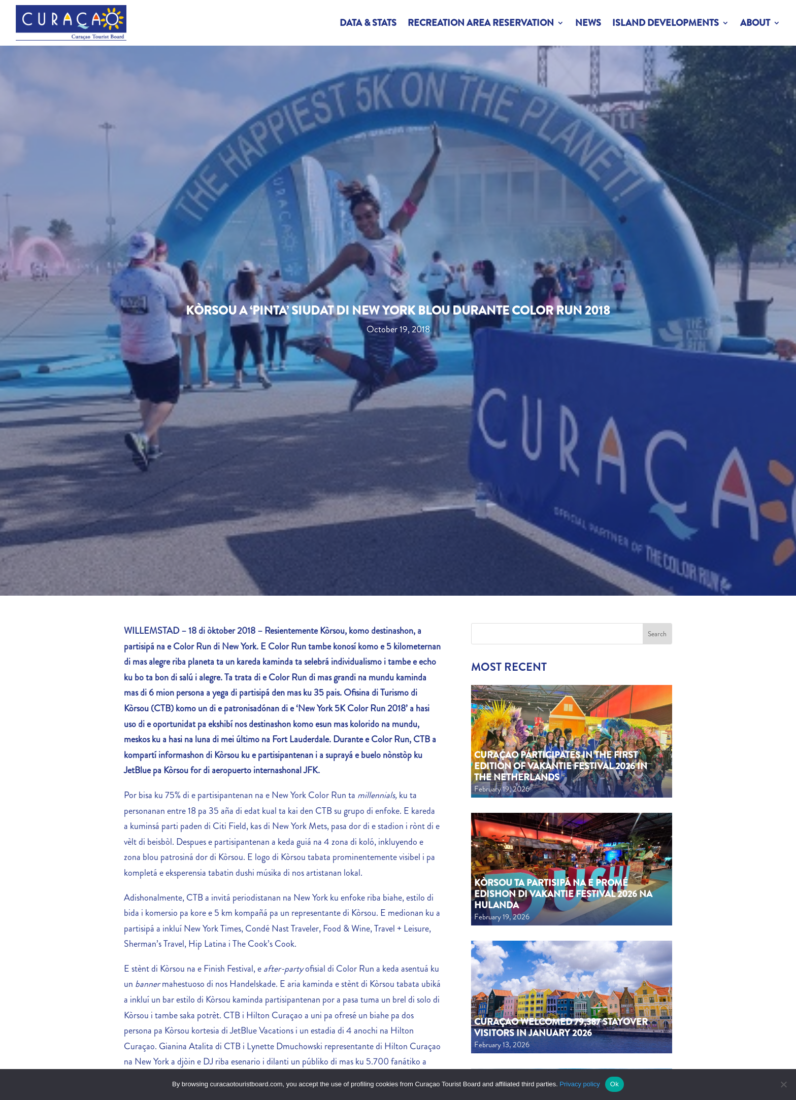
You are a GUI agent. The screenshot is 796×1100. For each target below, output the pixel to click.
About (755, 22)
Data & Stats (368, 22)
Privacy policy (579, 1084)
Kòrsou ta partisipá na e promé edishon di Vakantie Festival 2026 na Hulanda (563, 893)
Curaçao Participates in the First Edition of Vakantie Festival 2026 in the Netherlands (560, 765)
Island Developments (665, 22)
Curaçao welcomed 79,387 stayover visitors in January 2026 (561, 1027)
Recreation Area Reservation (481, 22)
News (588, 22)
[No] (783, 1084)
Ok (614, 1084)
